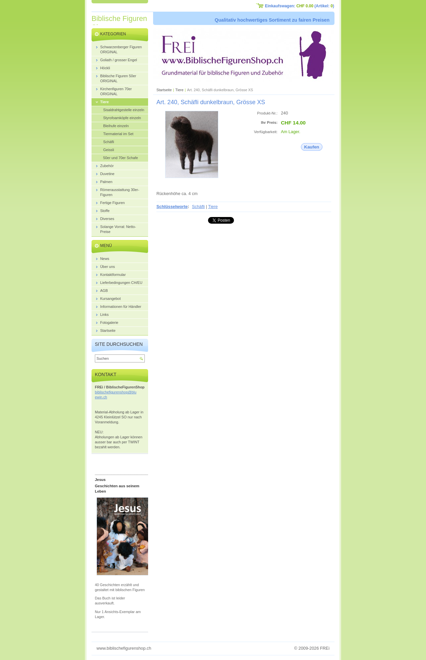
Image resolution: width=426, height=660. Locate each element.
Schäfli (198, 206)
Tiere (179, 90)
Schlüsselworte (172, 206)
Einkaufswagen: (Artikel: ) (299, 6)
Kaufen (311, 146)
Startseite (164, 90)
